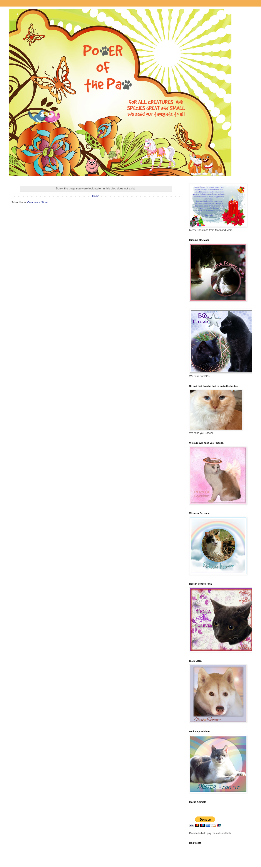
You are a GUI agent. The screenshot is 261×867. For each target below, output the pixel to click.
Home (95, 196)
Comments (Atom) (37, 202)
